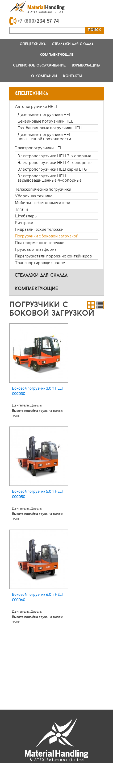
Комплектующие (56, 55)
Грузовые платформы (36, 249)
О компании (44, 76)
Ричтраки (24, 222)
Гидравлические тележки (39, 229)
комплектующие (36, 288)
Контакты (72, 76)
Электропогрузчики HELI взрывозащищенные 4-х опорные (50, 178)
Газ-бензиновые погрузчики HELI (50, 127)
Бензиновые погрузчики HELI (46, 121)
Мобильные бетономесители (42, 202)
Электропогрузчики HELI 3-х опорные (54, 155)
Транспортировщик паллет (41, 262)
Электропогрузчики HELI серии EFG (52, 169)
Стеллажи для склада (73, 44)
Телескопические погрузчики (43, 189)
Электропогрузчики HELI (39, 147)
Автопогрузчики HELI (36, 106)
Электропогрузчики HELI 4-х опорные (54, 162)
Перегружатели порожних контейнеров (53, 256)
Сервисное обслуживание (39, 66)
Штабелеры (26, 215)
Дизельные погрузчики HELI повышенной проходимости (45, 136)
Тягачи (21, 209)
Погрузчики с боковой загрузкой (46, 235)
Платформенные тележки (40, 242)
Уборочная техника (33, 195)
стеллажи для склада (41, 275)
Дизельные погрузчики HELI (45, 114)
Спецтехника (33, 44)
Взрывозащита (86, 66)
